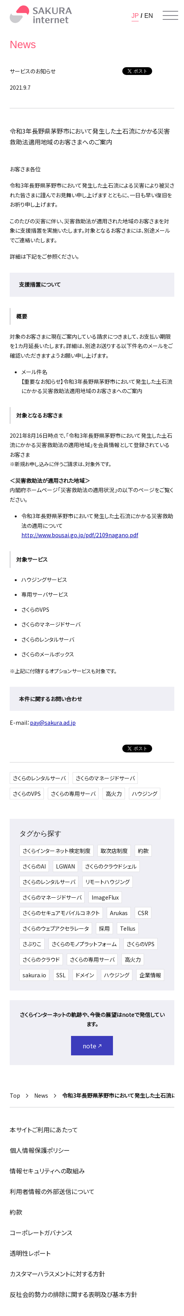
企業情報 (150, 975)
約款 (143, 851)
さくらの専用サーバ (73, 793)
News (41, 1095)
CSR (143, 913)
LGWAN (65, 866)
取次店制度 (114, 851)
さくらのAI (34, 866)
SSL (61, 975)
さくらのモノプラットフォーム (84, 944)
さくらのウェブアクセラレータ (56, 928)
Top (15, 1095)
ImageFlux (105, 897)
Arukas (119, 913)
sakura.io (34, 975)
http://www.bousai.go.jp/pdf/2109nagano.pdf (79, 535)
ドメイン (85, 975)
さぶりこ (32, 944)
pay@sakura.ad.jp (53, 722)
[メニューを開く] (170, 15)
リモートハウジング (107, 882)
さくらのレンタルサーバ (39, 778)
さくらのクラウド (41, 959)
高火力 (114, 793)
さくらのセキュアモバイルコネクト (61, 913)
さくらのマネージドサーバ (105, 778)
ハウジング (144, 793)
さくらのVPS (27, 793)
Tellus (127, 928)
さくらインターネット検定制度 (56, 851)
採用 (104, 928)
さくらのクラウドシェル (111, 866)
